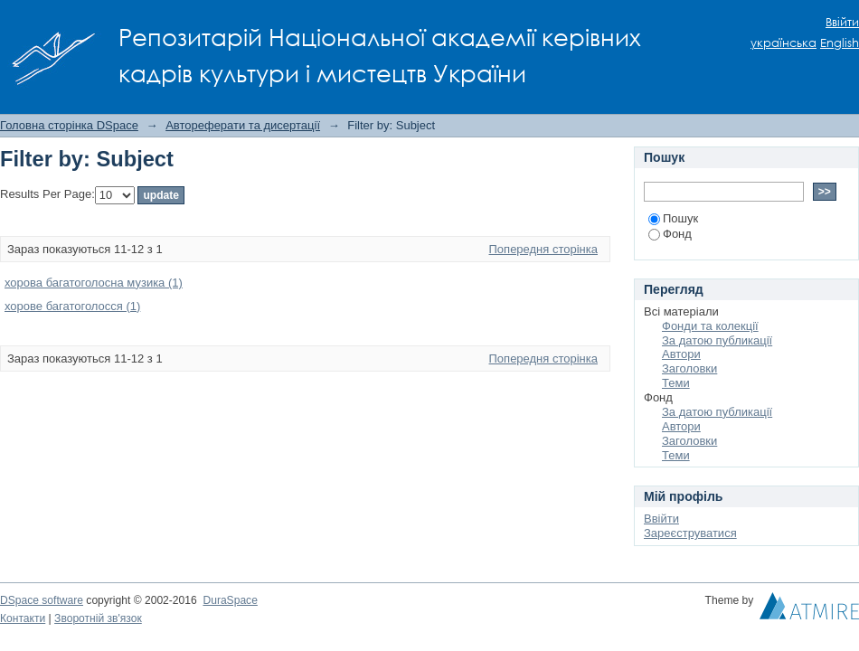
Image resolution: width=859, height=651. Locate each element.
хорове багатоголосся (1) (72, 306)
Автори (681, 354)
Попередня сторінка (543, 249)
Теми (676, 383)
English (839, 43)
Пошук (673, 218)
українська (783, 43)
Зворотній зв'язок (98, 618)
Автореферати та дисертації (242, 125)
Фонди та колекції (710, 326)
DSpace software (41, 600)
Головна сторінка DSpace (69, 125)
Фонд (670, 234)
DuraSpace (230, 600)
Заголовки (689, 368)
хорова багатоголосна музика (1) (94, 282)
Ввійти (842, 22)
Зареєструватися (690, 533)
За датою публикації (717, 340)
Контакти (22, 618)
